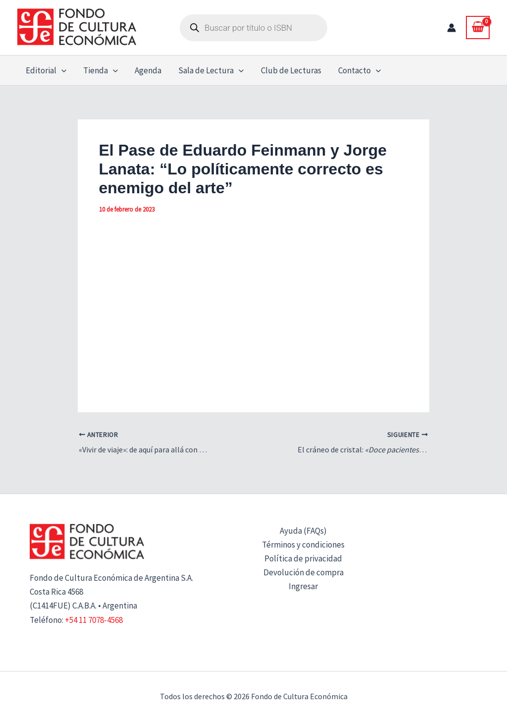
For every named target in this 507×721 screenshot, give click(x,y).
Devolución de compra (303, 572)
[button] (61, 70)
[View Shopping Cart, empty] (478, 27)
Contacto (359, 70)
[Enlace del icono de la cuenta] (451, 27)
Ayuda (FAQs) (303, 530)
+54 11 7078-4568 (94, 619)
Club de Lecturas (291, 70)
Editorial (46, 70)
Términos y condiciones (303, 544)
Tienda (100, 70)
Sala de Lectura (211, 70)
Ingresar (303, 586)
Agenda (148, 70)
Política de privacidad (303, 558)
